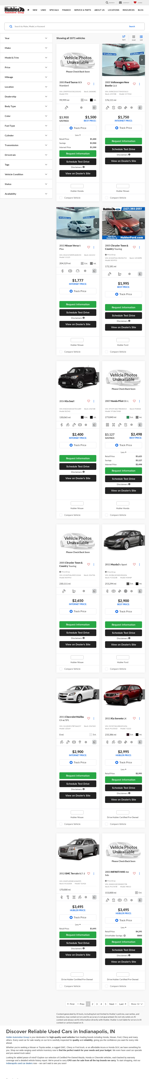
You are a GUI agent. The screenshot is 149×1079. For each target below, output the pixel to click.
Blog (140, 10)
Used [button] (43, 10)
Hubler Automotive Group (17, 1037)
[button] (77, 167)
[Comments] (94, 107)
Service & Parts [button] (82, 10)
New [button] (35, 10)
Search (132, 26)
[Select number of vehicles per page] (137, 1004)
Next (112, 1004)
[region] (77, 143)
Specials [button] (54, 10)
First (70, 1004)
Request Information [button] (78, 153)
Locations (113, 10)
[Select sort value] (125, 38)
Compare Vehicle (72, 197)
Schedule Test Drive (77, 161)
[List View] (141, 38)
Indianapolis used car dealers (19, 1063)
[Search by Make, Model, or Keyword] (70, 26)
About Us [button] (99, 10)
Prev (81, 1004)
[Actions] (93, 83)
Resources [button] (128, 10)
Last (122, 1004)
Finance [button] (66, 10)
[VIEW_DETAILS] (77, 60)
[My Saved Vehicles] (137, 2)
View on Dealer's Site (77, 173)
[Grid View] (133, 38)
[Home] (28, 10)
